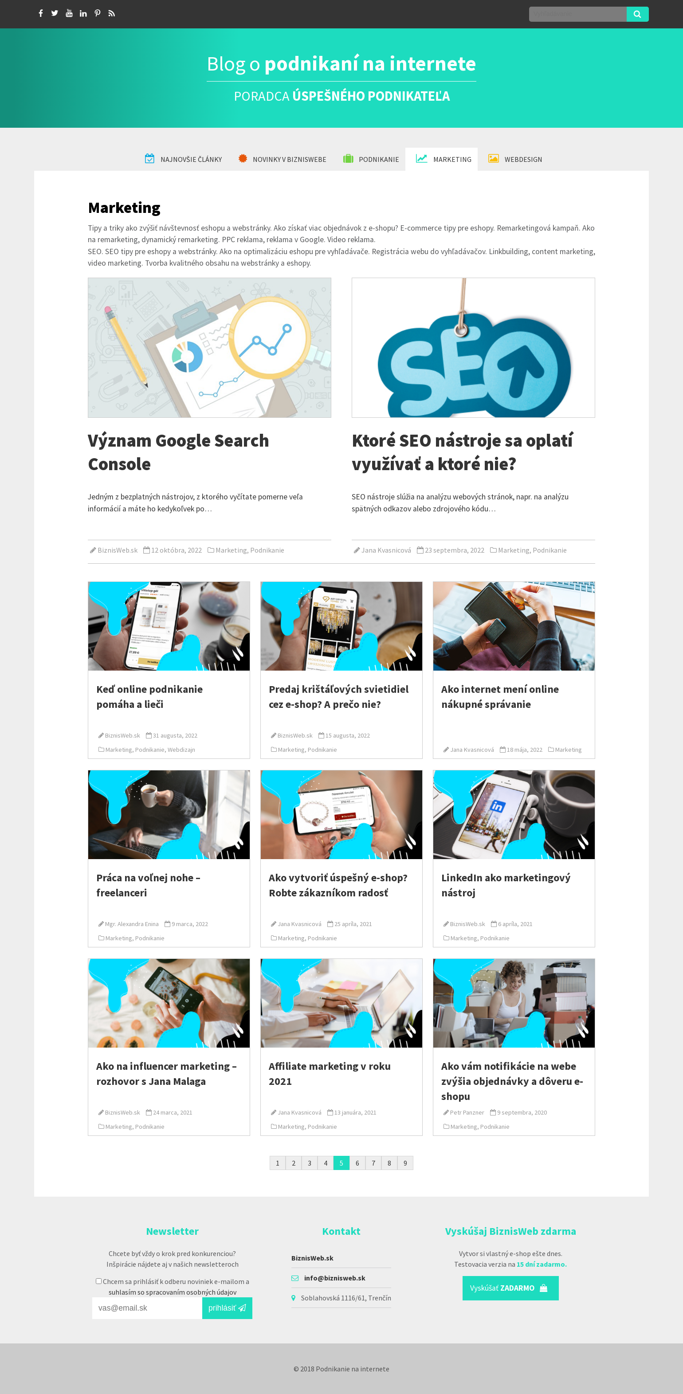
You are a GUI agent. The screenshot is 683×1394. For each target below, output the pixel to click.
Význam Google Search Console (178, 452)
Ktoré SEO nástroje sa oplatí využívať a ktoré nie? (462, 452)
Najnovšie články (183, 159)
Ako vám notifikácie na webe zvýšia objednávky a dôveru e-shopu (512, 1081)
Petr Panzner (467, 1112)
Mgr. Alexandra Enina (132, 924)
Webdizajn (181, 750)
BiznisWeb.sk (117, 550)
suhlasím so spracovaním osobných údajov (172, 1292)
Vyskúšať (509, 1288)
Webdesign (515, 159)
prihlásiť (227, 1308)
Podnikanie (371, 159)
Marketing (443, 159)
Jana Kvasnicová (386, 550)
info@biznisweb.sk (334, 1277)
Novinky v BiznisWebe (282, 159)
